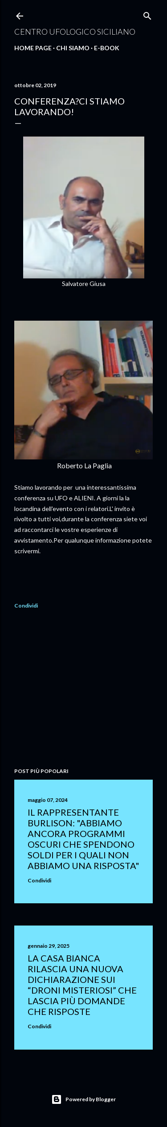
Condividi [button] (26, 605)
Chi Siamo (73, 48)
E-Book (106, 48)
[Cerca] (147, 14)
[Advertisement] (83, 689)
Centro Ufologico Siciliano (74, 31)
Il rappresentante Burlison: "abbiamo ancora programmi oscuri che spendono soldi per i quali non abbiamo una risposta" (83, 839)
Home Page (33, 48)
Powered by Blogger (83, 1099)
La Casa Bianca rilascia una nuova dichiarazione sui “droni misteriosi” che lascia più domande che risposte (82, 985)
